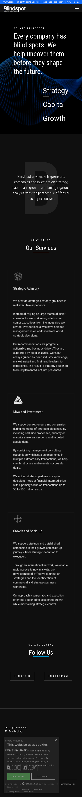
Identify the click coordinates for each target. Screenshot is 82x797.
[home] (14, 9)
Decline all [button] (43, 776)
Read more (28, 768)
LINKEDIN (23, 678)
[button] (77, 9)
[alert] (31, 765)
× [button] (55, 740)
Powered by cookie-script (31, 789)
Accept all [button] (18, 776)
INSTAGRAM (58, 678)
